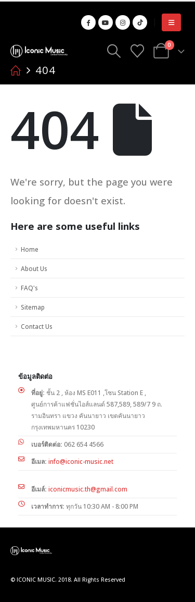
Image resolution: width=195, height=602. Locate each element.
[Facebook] (88, 22)
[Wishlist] (137, 51)
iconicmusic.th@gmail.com (87, 489)
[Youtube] (105, 22)
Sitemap (33, 307)
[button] (171, 22)
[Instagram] (122, 22)
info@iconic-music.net (80, 461)
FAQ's (29, 288)
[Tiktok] (140, 22)
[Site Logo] (39, 51)
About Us (34, 268)
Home (29, 249)
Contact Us (36, 326)
